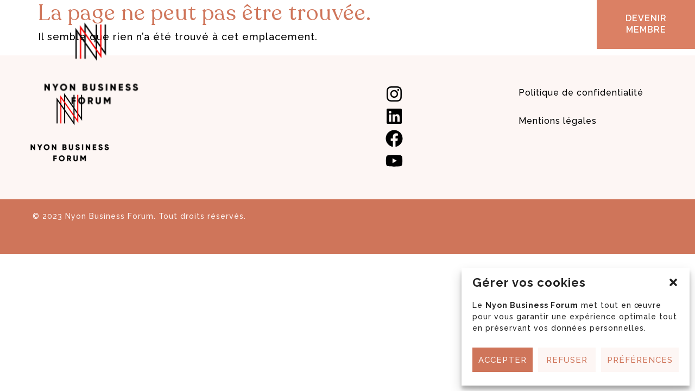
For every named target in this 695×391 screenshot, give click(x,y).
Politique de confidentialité (581, 92)
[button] (673, 282)
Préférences (640, 360)
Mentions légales (558, 121)
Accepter (502, 360)
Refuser (566, 360)
